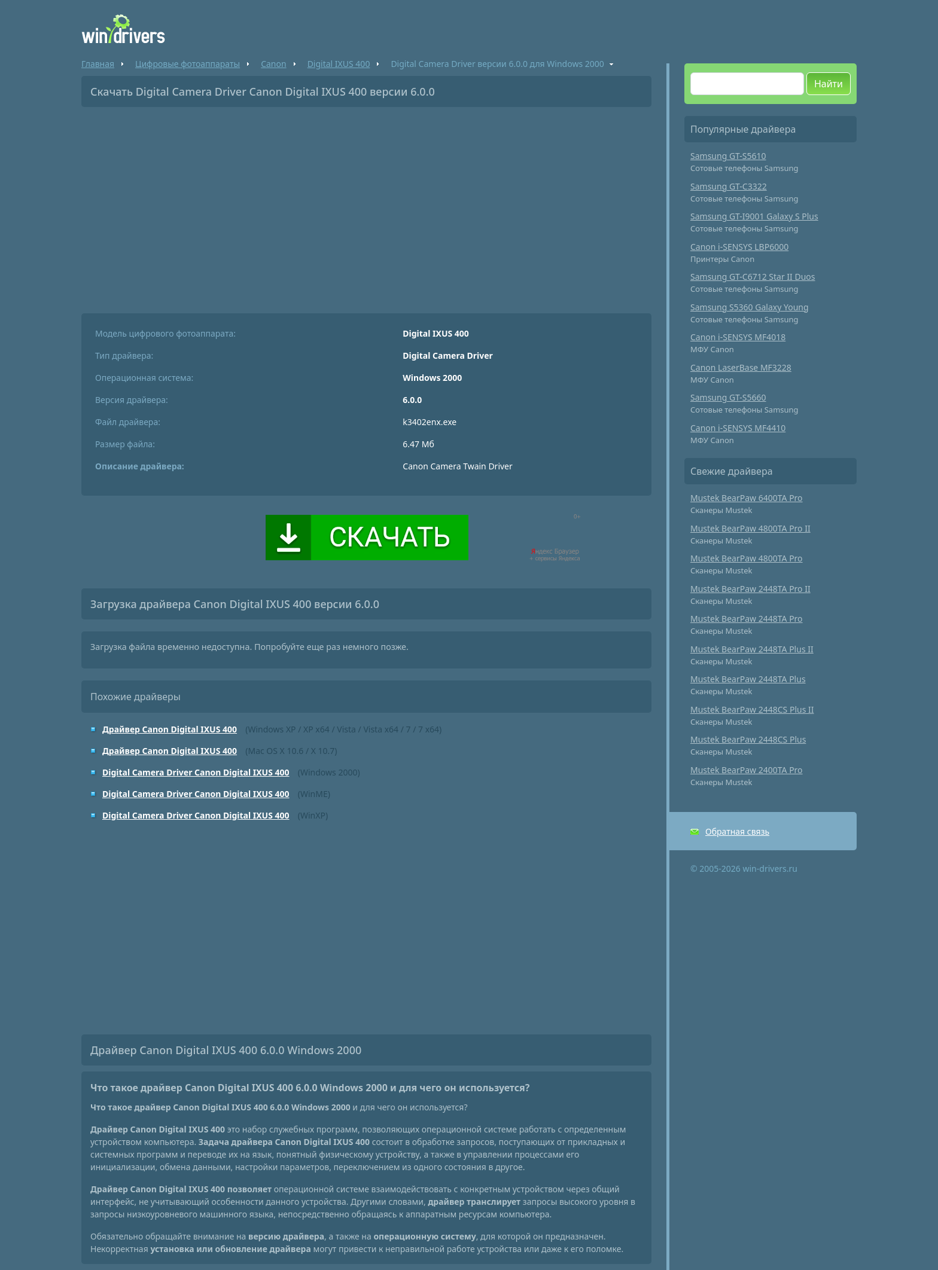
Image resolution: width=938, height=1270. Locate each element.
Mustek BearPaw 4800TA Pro (746, 558)
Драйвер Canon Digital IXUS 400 (169, 729)
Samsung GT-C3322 (728, 186)
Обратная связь (737, 831)
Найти (828, 83)
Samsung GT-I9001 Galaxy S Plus (754, 216)
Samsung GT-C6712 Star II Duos (752, 276)
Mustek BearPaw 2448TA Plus (748, 679)
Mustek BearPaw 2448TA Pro (746, 618)
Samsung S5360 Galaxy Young (749, 307)
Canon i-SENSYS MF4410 (737, 427)
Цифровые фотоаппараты (187, 63)
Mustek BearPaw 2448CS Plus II (752, 709)
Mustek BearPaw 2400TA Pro (746, 770)
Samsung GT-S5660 (728, 397)
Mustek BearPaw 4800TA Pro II (750, 528)
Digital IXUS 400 (338, 63)
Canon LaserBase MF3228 (740, 367)
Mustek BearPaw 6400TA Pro (746, 497)
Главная (97, 63)
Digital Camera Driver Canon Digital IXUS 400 (196, 772)
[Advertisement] (366, 205)
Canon (273, 63)
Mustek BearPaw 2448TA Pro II (750, 588)
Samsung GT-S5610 (728, 155)
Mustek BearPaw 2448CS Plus (748, 739)
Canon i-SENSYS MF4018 (737, 337)
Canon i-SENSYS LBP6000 (739, 246)
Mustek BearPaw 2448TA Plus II (752, 649)
